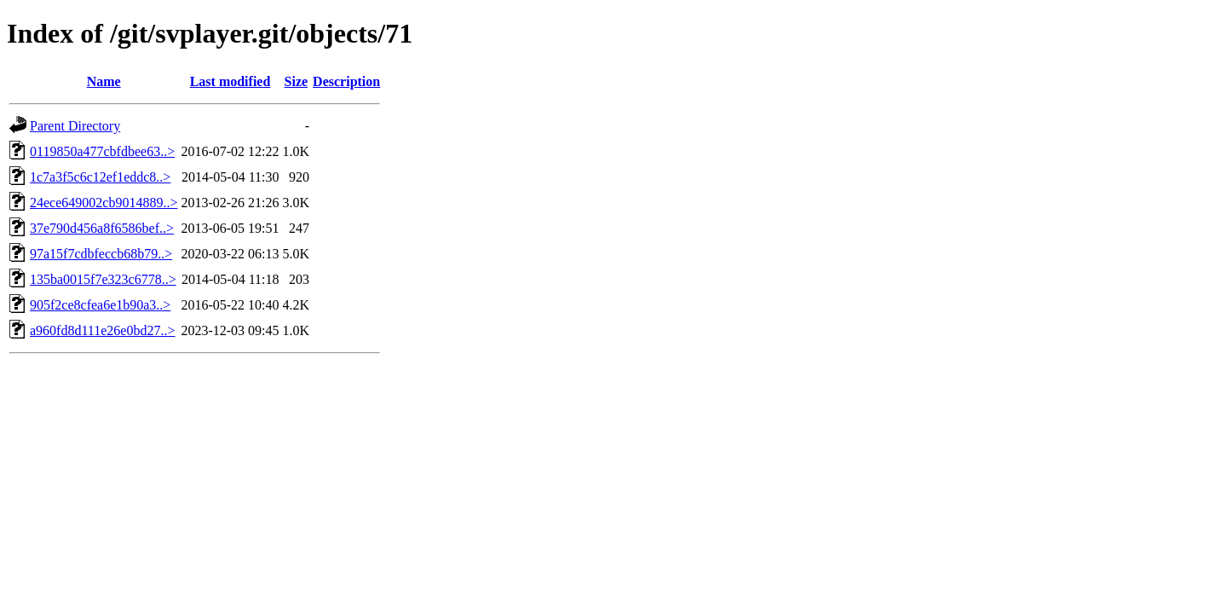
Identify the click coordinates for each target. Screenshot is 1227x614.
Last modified (230, 81)
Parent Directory (75, 126)
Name (104, 81)
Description (346, 81)
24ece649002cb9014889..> (103, 202)
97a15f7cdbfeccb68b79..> (101, 253)
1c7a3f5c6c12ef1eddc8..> (100, 177)
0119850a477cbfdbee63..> (102, 151)
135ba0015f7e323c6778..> (103, 279)
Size (296, 81)
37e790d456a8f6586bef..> (102, 228)
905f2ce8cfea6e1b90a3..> (100, 305)
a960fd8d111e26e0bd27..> (102, 330)
